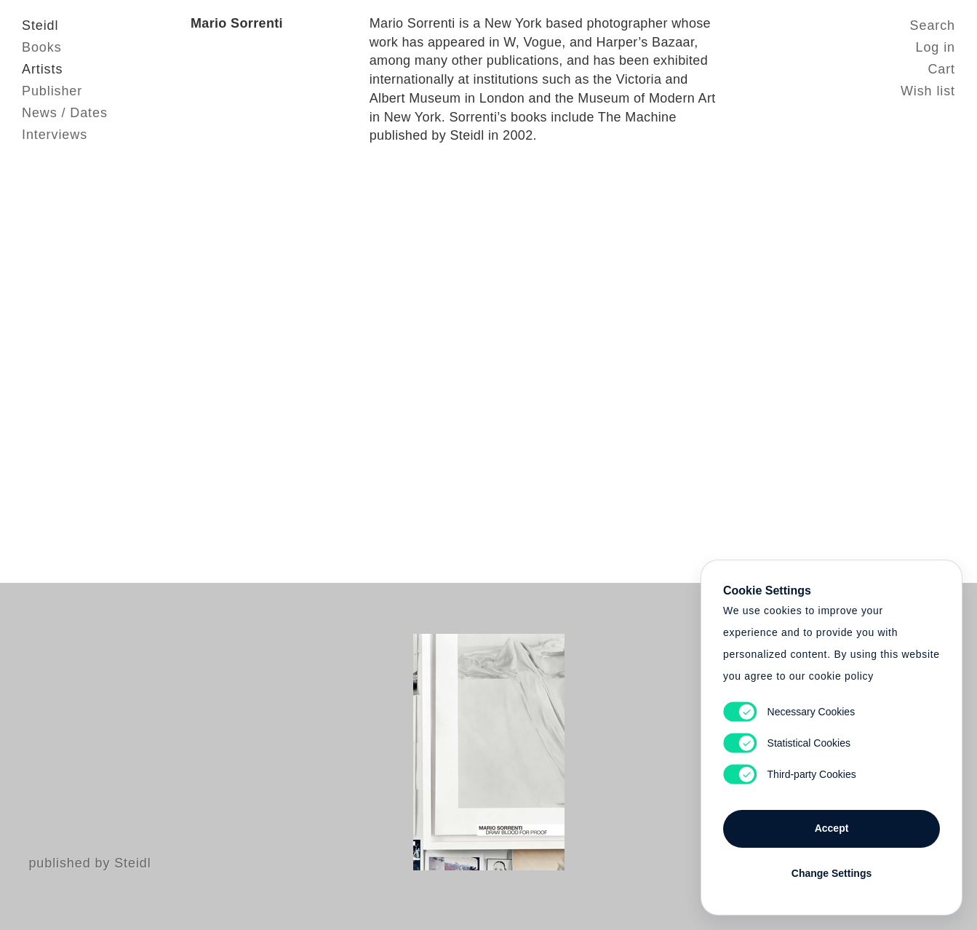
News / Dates (65, 113)
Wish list (928, 91)
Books (42, 47)
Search (932, 25)
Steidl (40, 25)
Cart (941, 69)
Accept (832, 828)
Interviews (54, 134)
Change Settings (831, 873)
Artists (42, 69)
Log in (935, 47)
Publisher (52, 91)
